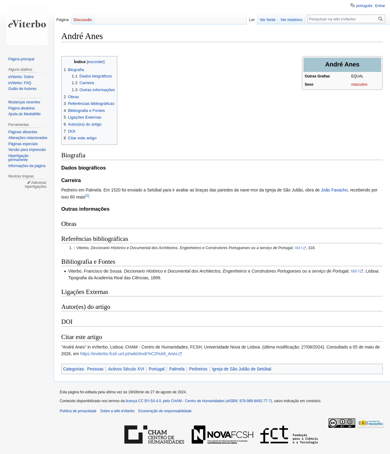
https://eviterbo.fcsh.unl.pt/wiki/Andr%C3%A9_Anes (129, 353)
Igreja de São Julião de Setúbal (241, 368)
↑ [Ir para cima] (74, 248)
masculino (359, 84)
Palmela (177, 368)
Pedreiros (198, 368)
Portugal (157, 368)
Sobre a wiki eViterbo (117, 411)
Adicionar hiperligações (36, 185)
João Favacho (334, 190)
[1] (87, 195)
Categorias (73, 368)
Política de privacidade (78, 411)
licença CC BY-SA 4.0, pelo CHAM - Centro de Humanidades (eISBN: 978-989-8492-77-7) (199, 401)
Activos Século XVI (126, 368)
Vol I (298, 248)
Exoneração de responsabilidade (165, 411)
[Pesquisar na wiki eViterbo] (346, 19)
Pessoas (95, 368)
